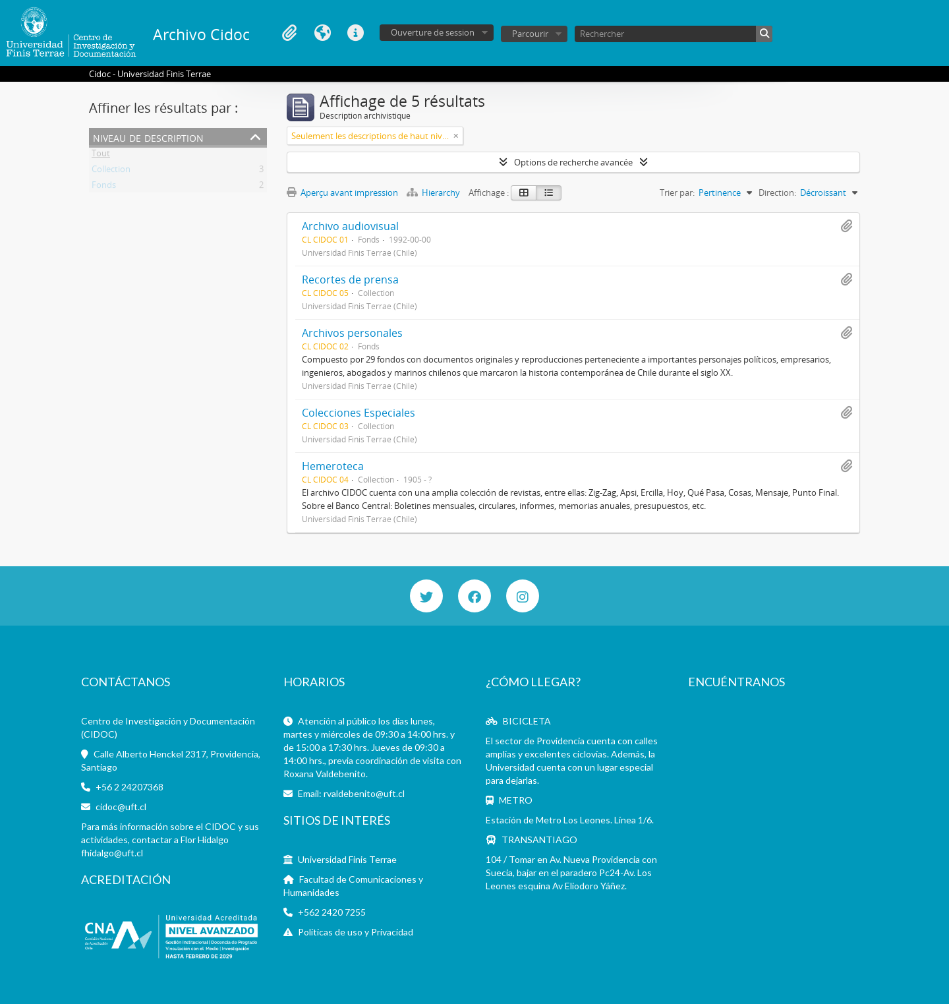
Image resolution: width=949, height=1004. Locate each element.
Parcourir (530, 34)
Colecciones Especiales (358, 412)
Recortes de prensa (350, 279)
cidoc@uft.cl (121, 806)
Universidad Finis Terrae (347, 859)
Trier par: (677, 192)
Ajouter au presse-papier (846, 226)
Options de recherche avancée (573, 162)
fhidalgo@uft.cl (112, 852)
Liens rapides (355, 32)
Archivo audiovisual (350, 226)
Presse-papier (289, 32)
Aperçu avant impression (342, 192)
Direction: (777, 192)
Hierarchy (434, 192)
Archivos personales (352, 333)
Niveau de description (148, 137)
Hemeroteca (333, 466)
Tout (101, 156)
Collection (111, 171)
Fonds (104, 187)
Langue (322, 32)
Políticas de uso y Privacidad (355, 931)
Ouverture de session (432, 32)
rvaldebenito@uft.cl (364, 793)
